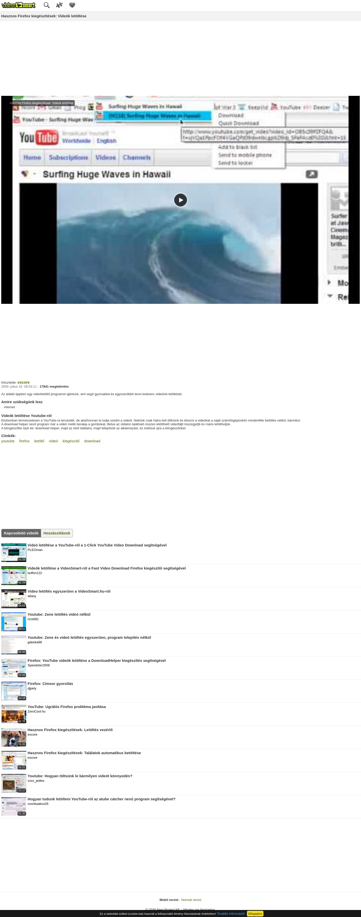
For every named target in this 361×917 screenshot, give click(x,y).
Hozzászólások (57, 533)
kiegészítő (71, 441)
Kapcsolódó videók (21, 533)
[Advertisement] (180, 59)
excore (24, 382)
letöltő (39, 441)
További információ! (231, 913)
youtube (8, 441)
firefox (24, 441)
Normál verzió (191, 900)
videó (53, 441)
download (92, 441)
